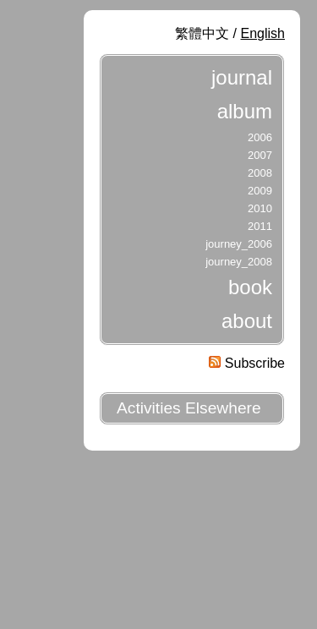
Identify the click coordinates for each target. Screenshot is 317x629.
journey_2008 (238, 261)
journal (241, 77)
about (246, 320)
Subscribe (247, 363)
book (250, 287)
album (244, 111)
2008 (260, 173)
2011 (260, 226)
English (263, 33)
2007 (260, 155)
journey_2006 (238, 244)
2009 (260, 190)
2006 (260, 137)
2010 (260, 208)
